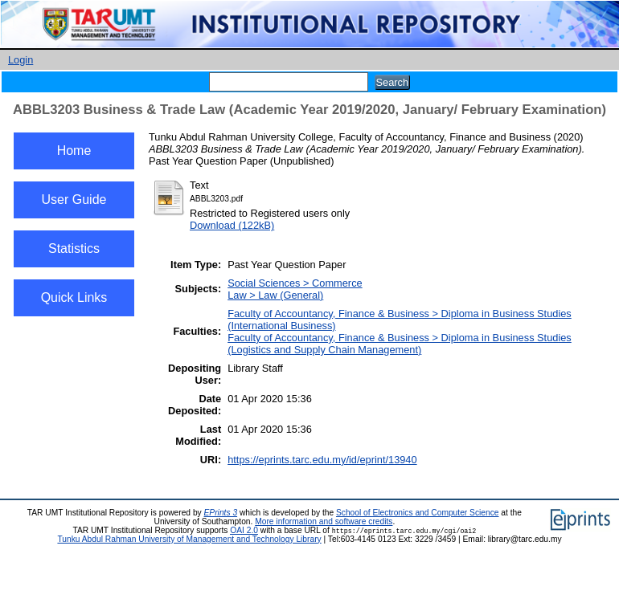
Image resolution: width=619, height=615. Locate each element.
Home (74, 150)
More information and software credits (323, 521)
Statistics (74, 248)
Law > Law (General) (275, 295)
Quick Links (74, 297)
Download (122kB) (232, 225)
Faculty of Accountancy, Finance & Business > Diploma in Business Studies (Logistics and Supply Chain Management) (400, 344)
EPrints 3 (221, 512)
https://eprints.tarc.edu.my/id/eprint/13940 (322, 460)
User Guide (74, 199)
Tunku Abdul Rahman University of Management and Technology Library (189, 539)
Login (20, 60)
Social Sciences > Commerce (295, 283)
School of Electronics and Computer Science (417, 512)
